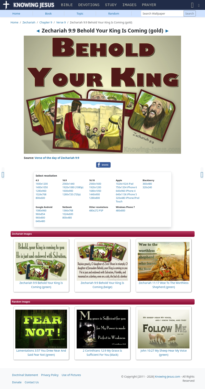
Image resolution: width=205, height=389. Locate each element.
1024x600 (67, 214)
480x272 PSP (96, 211)
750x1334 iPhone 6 (126, 188)
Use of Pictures (71, 375)
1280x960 (41, 191)
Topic (80, 14)
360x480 (147, 184)
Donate (17, 382)
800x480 (67, 218)
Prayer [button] (149, 5)
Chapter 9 (46, 23)
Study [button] (111, 5)
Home (16, 14)
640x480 (40, 221)
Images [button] (129, 5)
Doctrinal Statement (25, 375)
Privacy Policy (49, 375)
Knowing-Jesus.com (167, 376)
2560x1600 (95, 184)
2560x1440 (68, 184)
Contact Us (32, 382)
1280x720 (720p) (71, 195)
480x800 (120, 211)
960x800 (40, 218)
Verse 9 (61, 23)
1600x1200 (42, 184)
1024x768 (41, 195)
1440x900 (94, 195)
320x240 (147, 188)
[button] (192, 5)
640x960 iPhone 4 (125, 191)
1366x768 (67, 211)
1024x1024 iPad (124, 184)
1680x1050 (95, 191)
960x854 (40, 214)
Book (48, 14)
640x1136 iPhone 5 (126, 195)
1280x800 (94, 198)
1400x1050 (42, 188)
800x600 (40, 198)
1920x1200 (95, 188)
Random (113, 14)
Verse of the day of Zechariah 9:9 (57, 158)
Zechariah (29, 23)
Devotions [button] (88, 5)
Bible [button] (67, 5)
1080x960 (41, 211)
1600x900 (67, 191)
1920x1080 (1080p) (72, 188)
